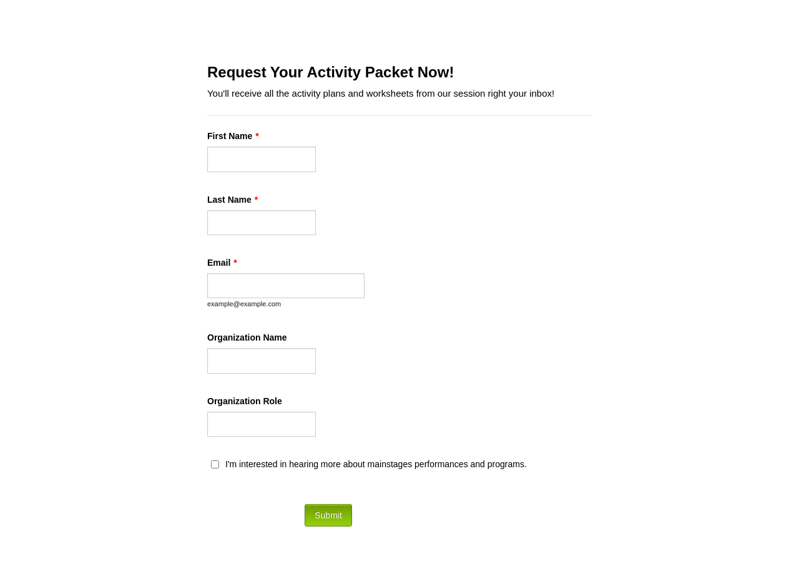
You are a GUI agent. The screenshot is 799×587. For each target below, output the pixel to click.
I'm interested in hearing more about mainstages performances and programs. (376, 464)
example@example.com (244, 304)
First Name (233, 136)
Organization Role (244, 401)
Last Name (232, 200)
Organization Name (247, 337)
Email (222, 263)
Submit (328, 515)
